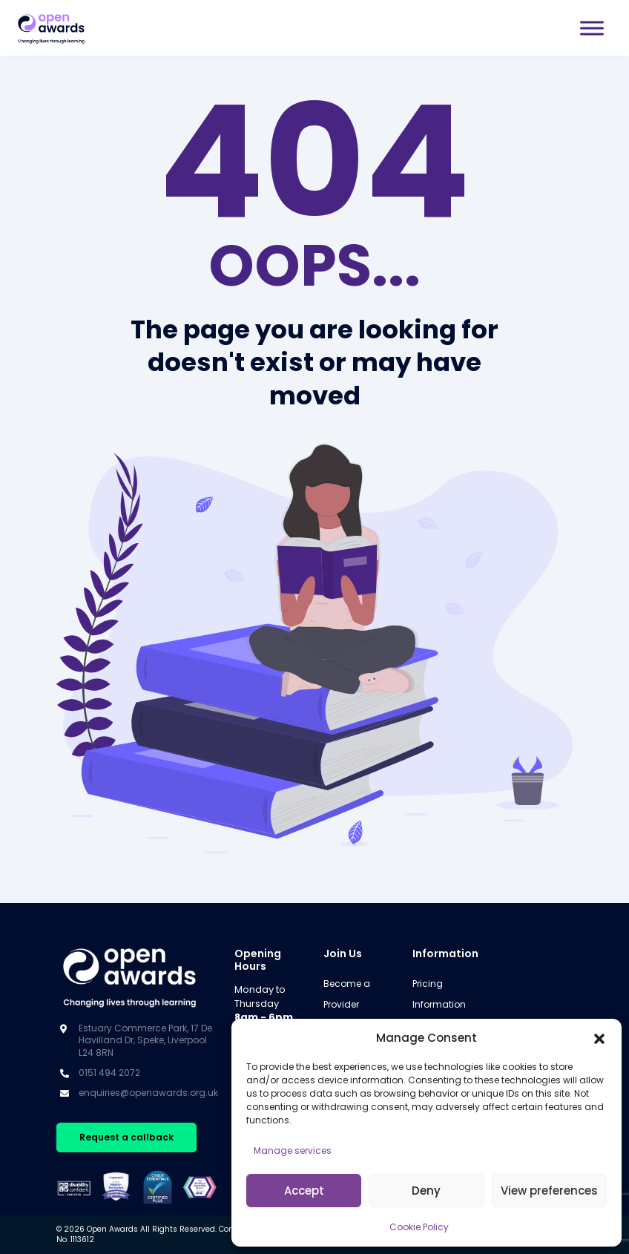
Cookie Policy (419, 1227)
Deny (426, 1190)
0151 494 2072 (109, 1072)
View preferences (549, 1190)
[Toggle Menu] (592, 28)
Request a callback (126, 1137)
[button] (599, 1038)
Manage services (293, 1150)
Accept (304, 1190)
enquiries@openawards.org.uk (148, 1092)
